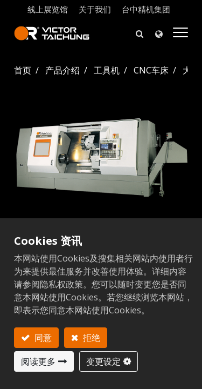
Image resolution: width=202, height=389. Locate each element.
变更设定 (103, 361)
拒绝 (90, 338)
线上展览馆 (47, 9)
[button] (139, 33)
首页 (22, 70)
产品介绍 (62, 70)
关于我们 (95, 9)
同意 (42, 338)
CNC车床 (151, 70)
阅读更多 (38, 361)
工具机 (107, 70)
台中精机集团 (146, 9)
